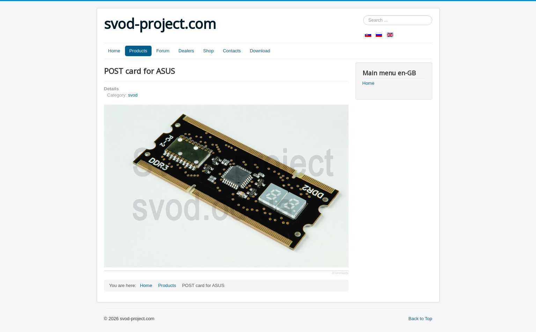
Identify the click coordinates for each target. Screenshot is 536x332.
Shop (208, 50)
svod (132, 95)
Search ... (363, 15)
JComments (339, 273)
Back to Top (420, 318)
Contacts (232, 50)
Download (260, 50)
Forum (163, 50)
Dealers (186, 50)
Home (114, 50)
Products (138, 50)
